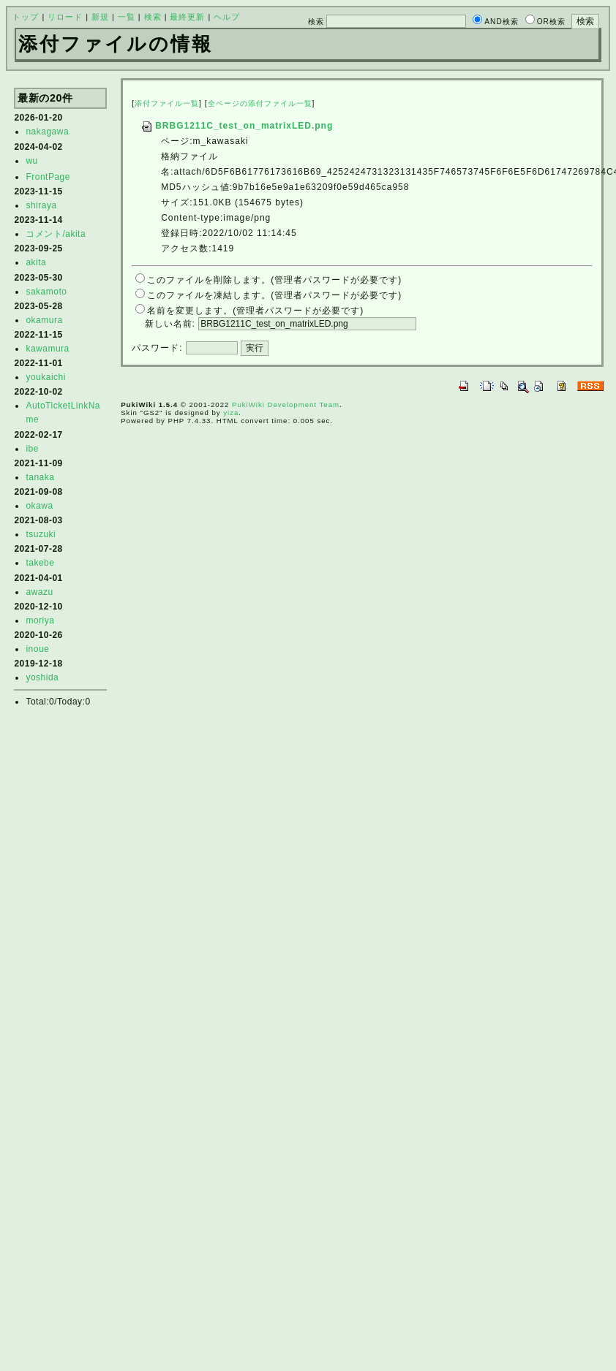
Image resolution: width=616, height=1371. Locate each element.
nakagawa (47, 131)
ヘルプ (227, 16)
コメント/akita (56, 234)
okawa (39, 506)
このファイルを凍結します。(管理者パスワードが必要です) (274, 295)
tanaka (40, 477)
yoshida (42, 677)
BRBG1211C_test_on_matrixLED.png (236, 126)
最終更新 (187, 16)
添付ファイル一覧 (167, 103)
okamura (44, 320)
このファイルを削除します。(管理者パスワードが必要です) (274, 280)
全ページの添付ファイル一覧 (260, 103)
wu (31, 161)
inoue (37, 649)
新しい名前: (170, 324)
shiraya (41, 205)
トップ (25, 16)
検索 (153, 16)
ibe (32, 449)
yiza (230, 413)
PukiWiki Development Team (285, 404)
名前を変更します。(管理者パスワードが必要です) (255, 310)
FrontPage (48, 177)
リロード (65, 16)
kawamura (47, 348)
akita (36, 262)
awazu (39, 592)
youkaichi (46, 377)
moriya (40, 620)
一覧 (126, 16)
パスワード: (157, 348)
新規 (100, 16)
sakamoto (46, 291)
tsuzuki (41, 534)
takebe (40, 563)
